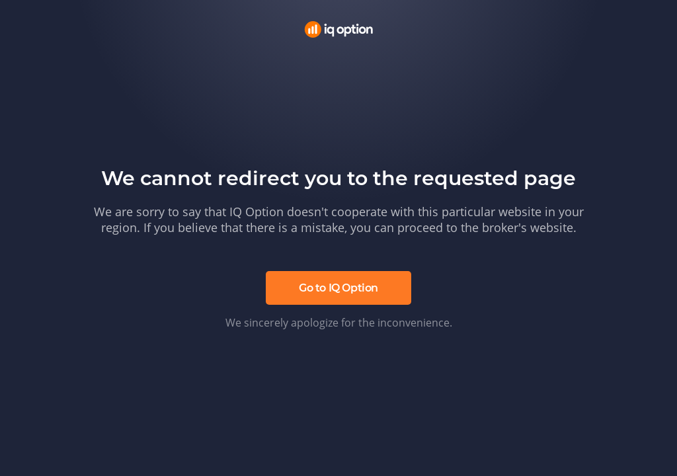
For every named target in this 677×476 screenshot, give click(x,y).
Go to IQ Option (338, 288)
